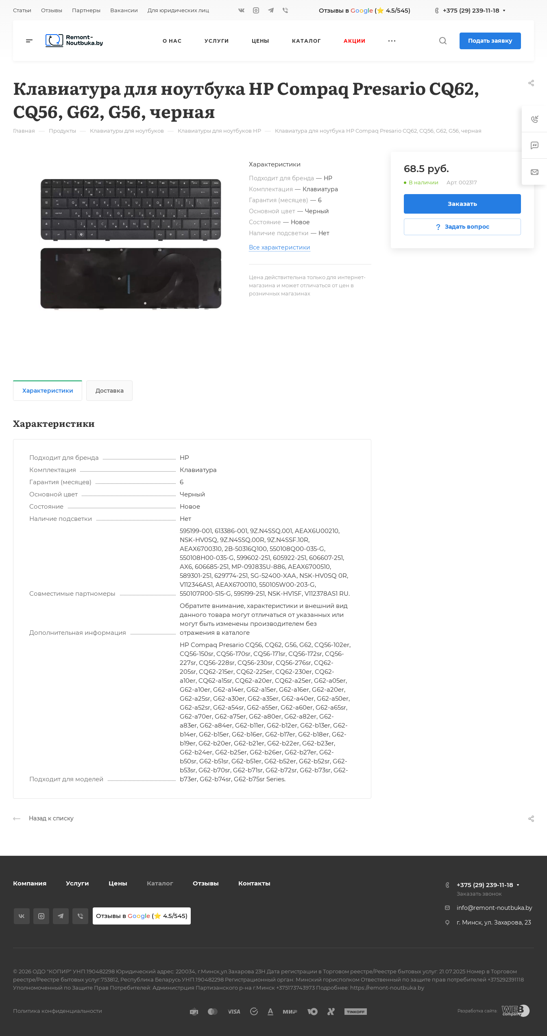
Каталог (160, 883)
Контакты (254, 883)
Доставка (110, 390)
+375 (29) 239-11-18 (471, 10)
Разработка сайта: (477, 1011)
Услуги (77, 883)
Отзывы (206, 883)
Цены (118, 883)
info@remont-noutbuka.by (494, 907)
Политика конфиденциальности (57, 1011)
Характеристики (47, 390)
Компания (29, 883)
